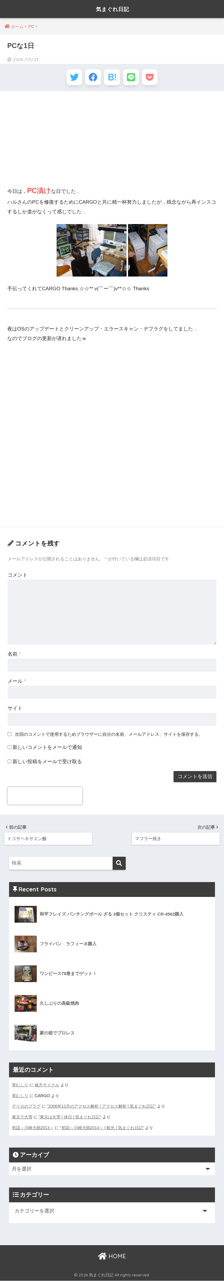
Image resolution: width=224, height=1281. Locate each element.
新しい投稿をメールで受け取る (47, 763)
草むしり (20, 1086)
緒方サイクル (47, 1086)
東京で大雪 (22, 1117)
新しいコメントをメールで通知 (47, 749)
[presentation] (45, 797)
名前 (14, 655)
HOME (112, 1256)
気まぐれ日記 (112, 9)
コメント (17, 576)
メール (17, 682)
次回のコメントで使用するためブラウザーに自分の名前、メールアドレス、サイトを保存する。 (109, 735)
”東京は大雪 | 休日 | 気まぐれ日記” (70, 1117)
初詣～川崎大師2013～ (33, 1128)
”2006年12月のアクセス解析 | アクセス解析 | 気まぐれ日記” (101, 1107)
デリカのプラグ (26, 1107)
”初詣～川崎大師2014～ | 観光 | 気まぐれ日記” (102, 1128)
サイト (15, 709)
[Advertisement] (112, 139)
